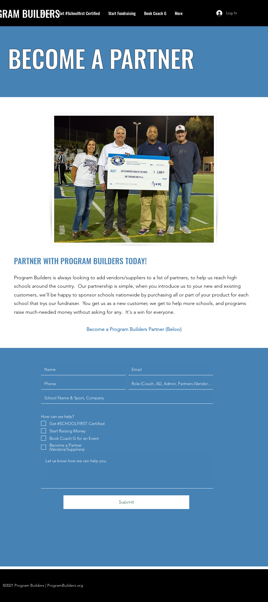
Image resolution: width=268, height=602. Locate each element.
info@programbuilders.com (114, 500)
